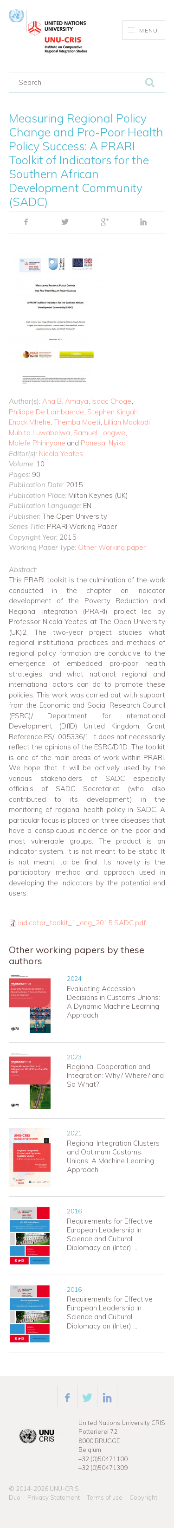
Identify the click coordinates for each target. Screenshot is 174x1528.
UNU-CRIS (64, 1488)
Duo (14, 1497)
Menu (143, 30)
